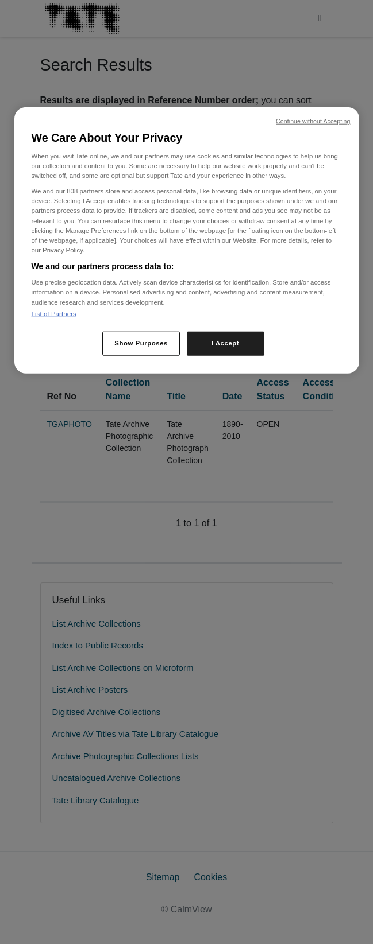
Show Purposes (141, 342)
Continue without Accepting (313, 120)
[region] (186, 240)
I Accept (225, 342)
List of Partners (54, 313)
